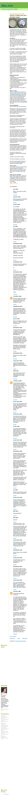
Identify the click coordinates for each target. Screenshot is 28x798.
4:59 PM (14, 270)
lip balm (16, 183)
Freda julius (16, 414)
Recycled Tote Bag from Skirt (4, 733)
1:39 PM (14, 304)
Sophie (15, 426)
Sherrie (15, 318)
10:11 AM (15, 438)
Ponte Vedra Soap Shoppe (17, 93)
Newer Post (12, 638)
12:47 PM (15, 399)
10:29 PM (15, 325)
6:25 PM (14, 509)
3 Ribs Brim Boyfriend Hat (3, 716)
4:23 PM (14, 368)
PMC (15, 179)
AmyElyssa (16, 380)
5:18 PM (14, 589)
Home (18, 638)
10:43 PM (15, 224)
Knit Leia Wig (3, 727)
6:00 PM (14, 564)
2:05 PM (14, 538)
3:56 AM (14, 424)
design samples (20, 170)
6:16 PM (14, 449)
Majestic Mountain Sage (16, 94)
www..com (6, 794)
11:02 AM (15, 194)
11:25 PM (15, 378)
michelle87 (16, 296)
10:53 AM (15, 358)
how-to (14, 183)
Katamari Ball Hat (4, 725)
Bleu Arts (7, 5)
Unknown (15, 591)
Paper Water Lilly (4, 731)
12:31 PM (15, 294)
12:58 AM (15, 316)
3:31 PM (14, 412)
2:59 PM (14, 241)
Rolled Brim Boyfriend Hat (3, 736)
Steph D (15, 204)
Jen (14, 489)
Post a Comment (13, 636)
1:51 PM (14, 578)
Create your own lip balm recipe (5, 718)
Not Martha (19, 30)
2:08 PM (14, 351)
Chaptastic (18, 199)
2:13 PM (14, 515)
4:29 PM (14, 555)
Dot (14, 226)
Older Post (24, 638)
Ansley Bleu (16, 360)
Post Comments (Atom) (21, 641)
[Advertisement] (5, 764)
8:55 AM (14, 522)
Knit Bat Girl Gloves (5, 726)
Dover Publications (14, 167)
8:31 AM (14, 495)
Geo (14, 189)
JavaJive (15, 196)
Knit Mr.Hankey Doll (5, 728)
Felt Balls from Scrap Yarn (4, 724)
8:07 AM (14, 202)
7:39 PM (14, 548)
